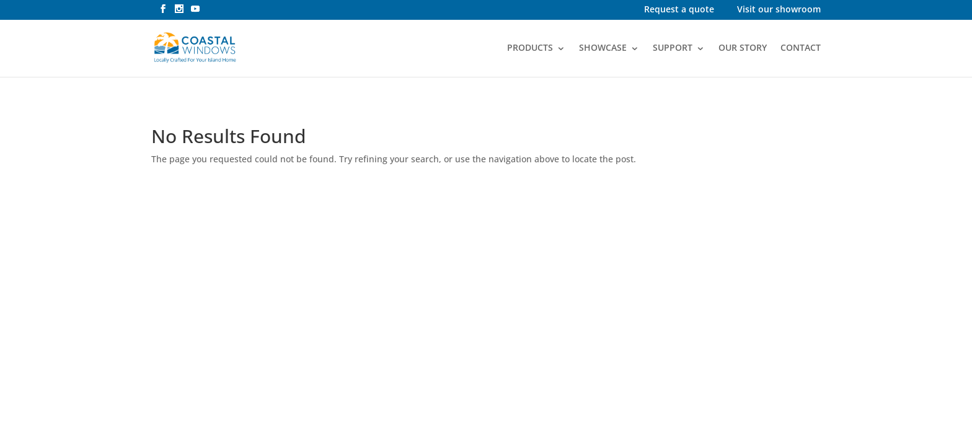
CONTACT (800, 48)
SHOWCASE (603, 48)
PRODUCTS (530, 48)
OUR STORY (742, 48)
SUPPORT (672, 48)
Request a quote (679, 10)
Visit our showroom (779, 10)
